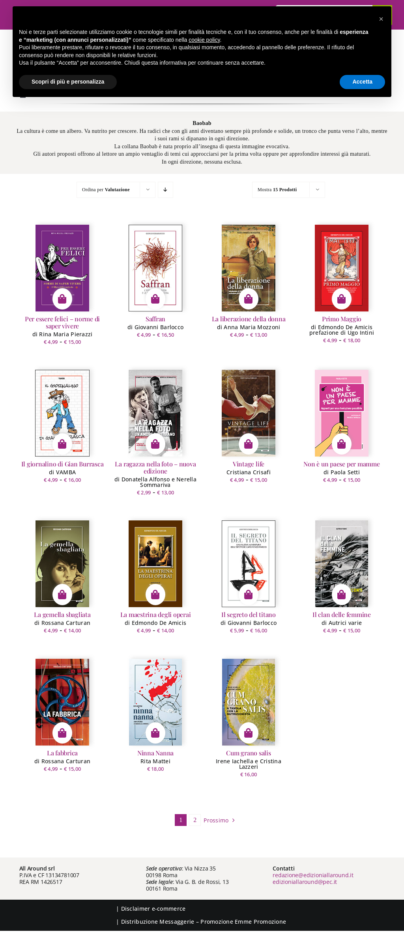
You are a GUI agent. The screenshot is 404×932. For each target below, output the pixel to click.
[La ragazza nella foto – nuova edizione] (156, 413)
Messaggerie (176, 921)
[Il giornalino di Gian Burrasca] (62, 413)
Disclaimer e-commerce (153, 908)
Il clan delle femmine (341, 614)
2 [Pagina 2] (194, 819)
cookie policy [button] (204, 40)
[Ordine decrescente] (165, 190)
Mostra (277, 189)
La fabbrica (62, 753)
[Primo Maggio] (341, 268)
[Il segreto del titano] (248, 563)
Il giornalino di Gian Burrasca (62, 464)
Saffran (155, 319)
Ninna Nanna (155, 753)
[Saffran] (155, 268)
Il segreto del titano (248, 614)
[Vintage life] (248, 413)
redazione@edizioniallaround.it (313, 875)
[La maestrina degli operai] (155, 563)
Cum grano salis (248, 753)
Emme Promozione (260, 921)
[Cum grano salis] (248, 702)
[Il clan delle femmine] (341, 563)
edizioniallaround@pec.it (305, 881)
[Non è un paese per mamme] (342, 413)
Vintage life (248, 464)
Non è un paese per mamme (341, 464)
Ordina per (106, 189)
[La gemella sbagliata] (63, 563)
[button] (381, 19)
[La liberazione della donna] (249, 268)
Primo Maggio (341, 319)
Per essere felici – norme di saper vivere (62, 322)
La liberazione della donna (249, 319)
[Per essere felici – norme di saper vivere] (62, 268)
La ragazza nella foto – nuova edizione (155, 467)
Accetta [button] (362, 81)
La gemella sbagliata (62, 614)
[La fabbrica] (62, 702)
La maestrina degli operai (155, 614)
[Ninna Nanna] (155, 702)
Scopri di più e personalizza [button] (68, 81)
